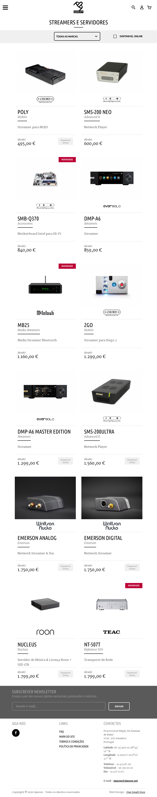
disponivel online (127, 36)
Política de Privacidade (74, 746)
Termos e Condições (71, 741)
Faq (61, 731)
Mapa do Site (67, 736)
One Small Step (135, 792)
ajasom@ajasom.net (126, 780)
